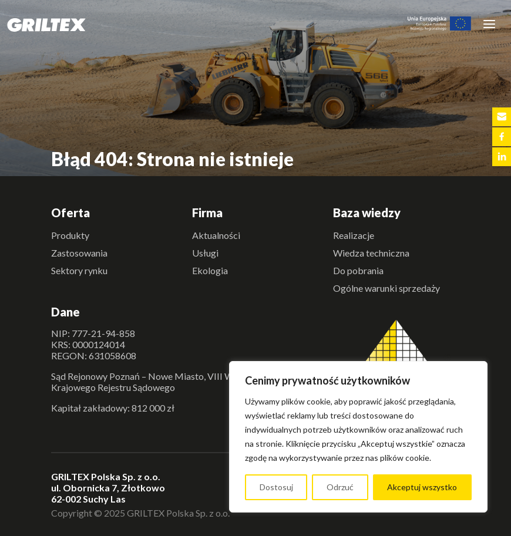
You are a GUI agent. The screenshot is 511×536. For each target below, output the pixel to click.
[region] (358, 437)
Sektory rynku (79, 270)
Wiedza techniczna (371, 252)
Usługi (205, 252)
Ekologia (210, 270)
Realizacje (353, 235)
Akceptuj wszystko (422, 487)
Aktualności (216, 235)
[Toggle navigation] (489, 23)
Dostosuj (276, 487)
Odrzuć (340, 487)
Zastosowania (79, 252)
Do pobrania (358, 270)
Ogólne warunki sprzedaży (386, 288)
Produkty (70, 235)
